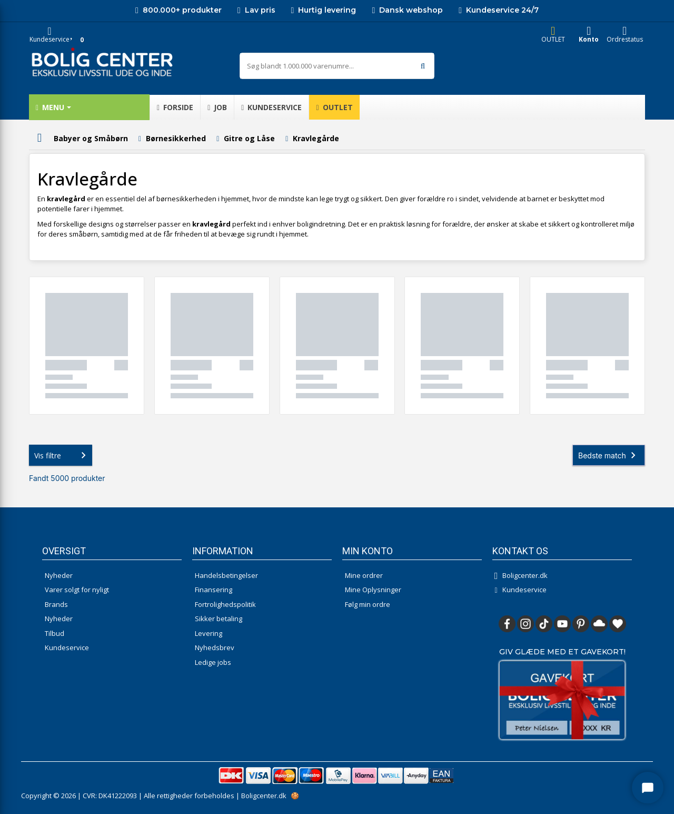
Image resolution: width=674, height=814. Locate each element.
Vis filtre (62, 455)
